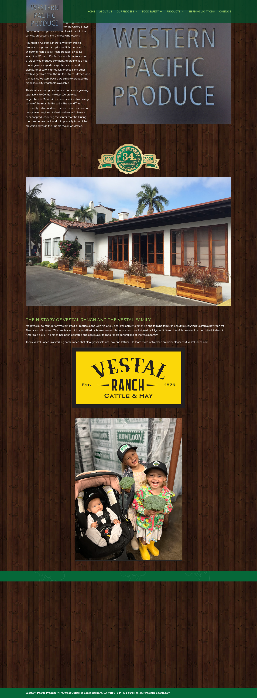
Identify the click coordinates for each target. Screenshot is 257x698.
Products (173, 11)
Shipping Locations (202, 11)
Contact (225, 11)
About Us (105, 11)
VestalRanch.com (197, 342)
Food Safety (150, 11)
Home (91, 11)
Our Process (125, 11)
